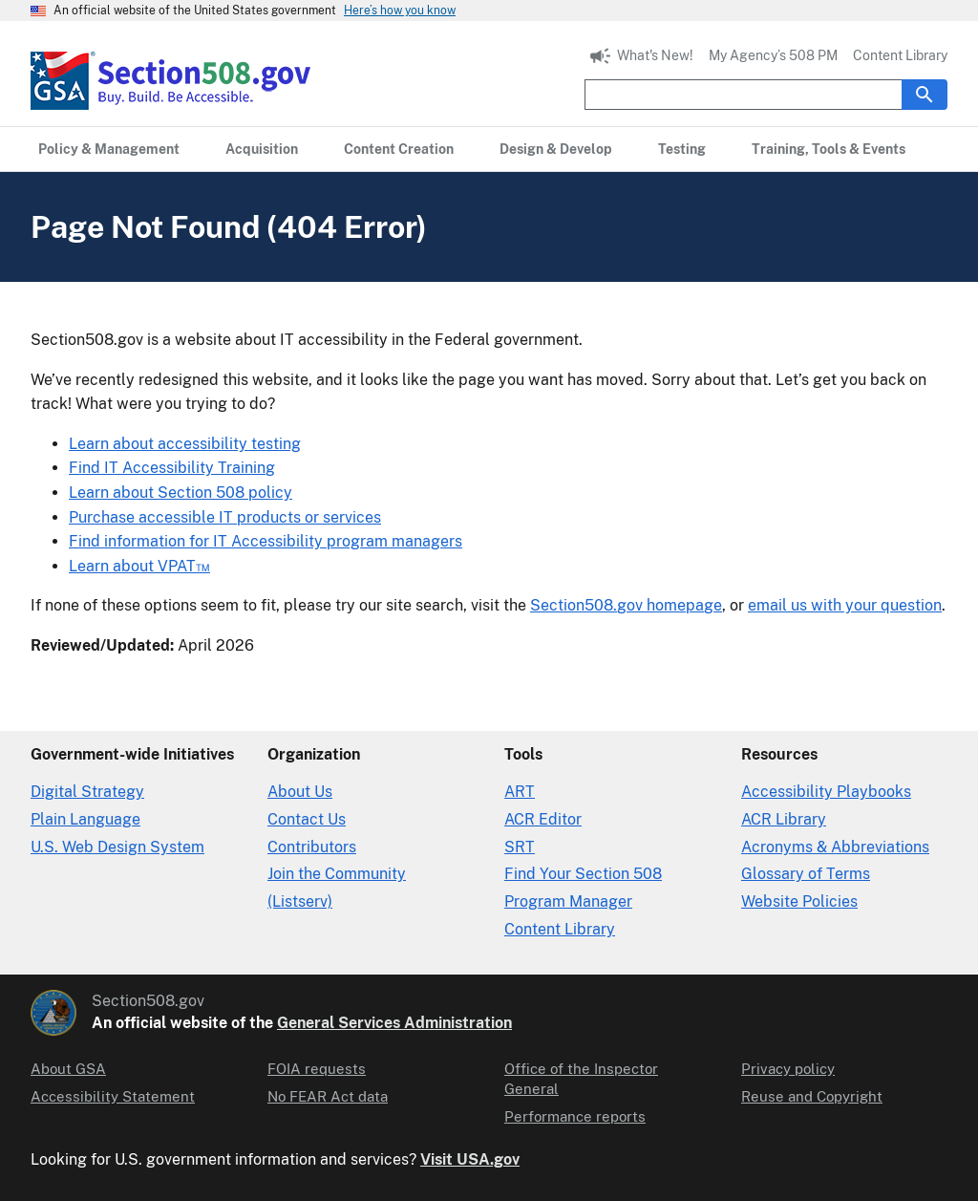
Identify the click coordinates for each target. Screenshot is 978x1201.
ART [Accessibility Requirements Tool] (519, 792)
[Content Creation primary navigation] (399, 149)
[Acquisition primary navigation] (261, 149)
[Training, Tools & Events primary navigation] (828, 149)
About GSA (68, 1069)
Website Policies (799, 901)
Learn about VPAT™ (139, 566)
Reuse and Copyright (811, 1096)
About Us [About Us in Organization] (299, 792)
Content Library (900, 55)
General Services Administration (394, 1023)
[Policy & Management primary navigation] (108, 149)
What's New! (655, 55)
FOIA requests (316, 1069)
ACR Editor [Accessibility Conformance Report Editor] (543, 819)
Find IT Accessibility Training (172, 468)
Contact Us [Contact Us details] (306, 819)
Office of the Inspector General (581, 1079)
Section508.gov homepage (626, 605)
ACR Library (783, 819)
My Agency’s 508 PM (773, 55)
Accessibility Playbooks (826, 792)
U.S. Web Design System (117, 847)
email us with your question (845, 605)
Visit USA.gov (470, 1159)
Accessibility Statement (113, 1096)
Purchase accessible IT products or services (225, 517)
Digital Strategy (87, 792)
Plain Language (85, 819)
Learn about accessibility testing (185, 444)
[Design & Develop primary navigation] (556, 149)
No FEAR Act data (327, 1096)
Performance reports (575, 1116)
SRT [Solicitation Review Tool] (519, 847)
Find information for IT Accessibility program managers (265, 541)
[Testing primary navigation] (682, 149)
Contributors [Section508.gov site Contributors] (311, 847)
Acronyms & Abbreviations (835, 847)
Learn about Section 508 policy (180, 492)
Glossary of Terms (805, 874)
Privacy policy (788, 1069)
